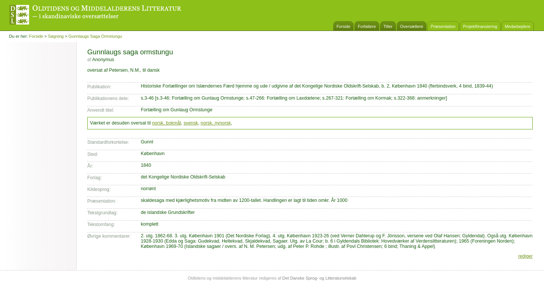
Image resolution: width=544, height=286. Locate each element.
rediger (525, 256)
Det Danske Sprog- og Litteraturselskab (319, 278)
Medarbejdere (517, 26)
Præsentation (443, 26)
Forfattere (367, 26)
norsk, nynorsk (216, 123)
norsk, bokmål (166, 123)
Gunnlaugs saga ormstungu (95, 36)
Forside (344, 26)
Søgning (56, 36)
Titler (388, 26)
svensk (191, 123)
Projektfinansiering (480, 26)
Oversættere (411, 26)
